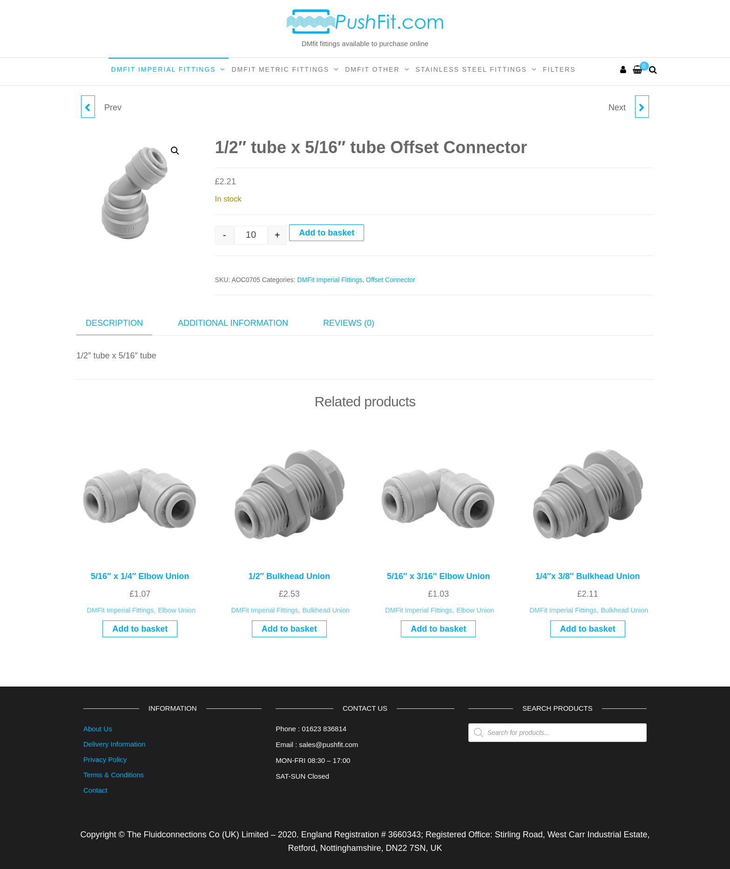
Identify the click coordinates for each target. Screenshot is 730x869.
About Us (97, 729)
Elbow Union (177, 610)
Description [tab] (114, 323)
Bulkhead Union (326, 610)
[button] (175, 150)
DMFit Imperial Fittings (163, 69)
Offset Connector (390, 279)
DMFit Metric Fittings (280, 69)
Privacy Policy (105, 759)
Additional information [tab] (233, 323)
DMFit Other (372, 69)
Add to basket (326, 232)
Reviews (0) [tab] (348, 323)
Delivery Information (114, 744)
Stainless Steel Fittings (471, 69)
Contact (95, 790)
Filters (559, 69)
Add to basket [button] (140, 628)
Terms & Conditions (113, 775)
